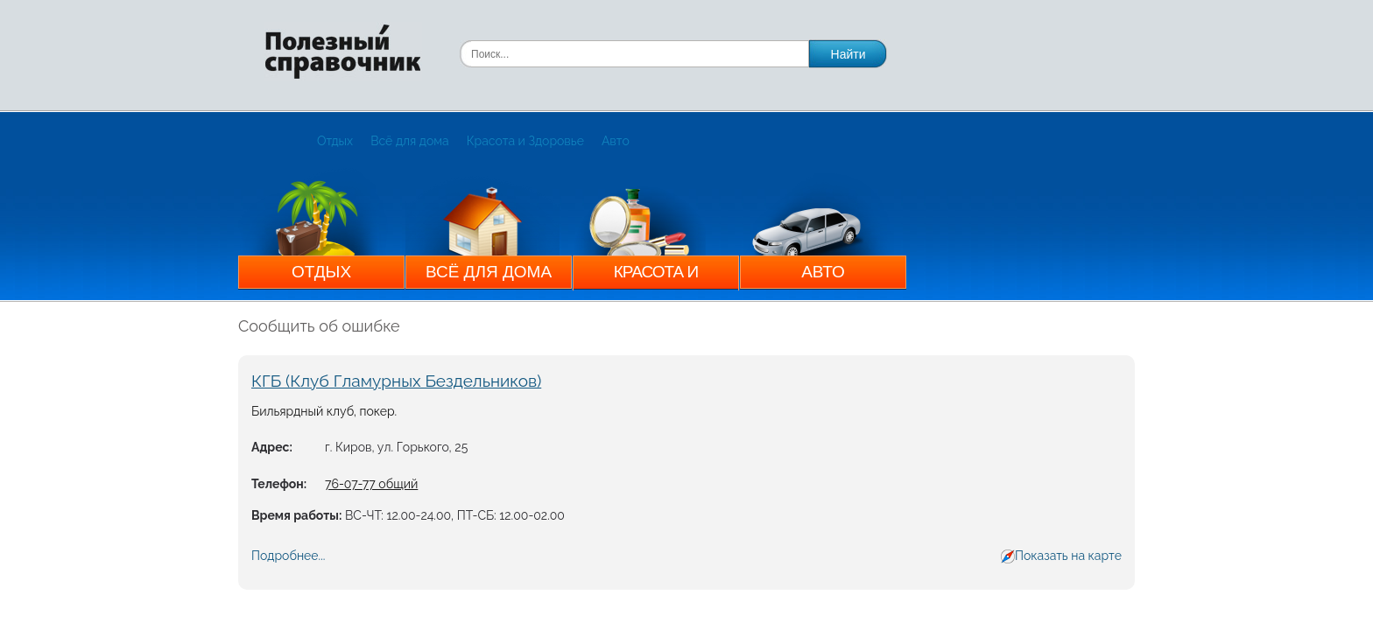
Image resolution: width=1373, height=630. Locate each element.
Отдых (335, 141)
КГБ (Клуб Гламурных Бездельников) (396, 380)
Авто (616, 141)
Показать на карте (1068, 556)
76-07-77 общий (371, 484)
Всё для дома (409, 141)
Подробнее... (288, 556)
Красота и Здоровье (525, 141)
